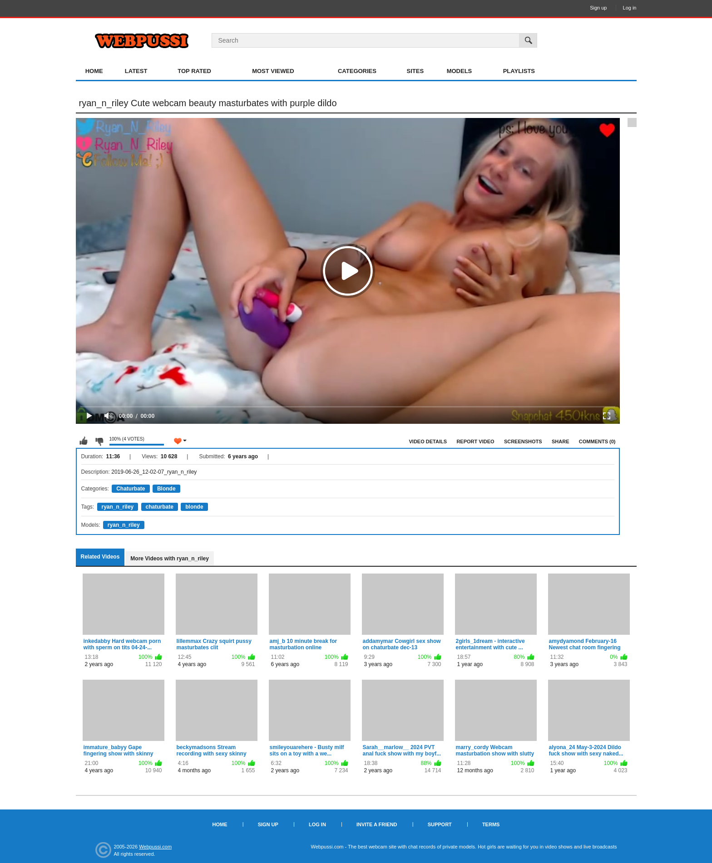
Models (459, 71)
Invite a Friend (376, 824)
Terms (491, 824)
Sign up (598, 7)
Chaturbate (130, 488)
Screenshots (523, 441)
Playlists (519, 71)
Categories (357, 71)
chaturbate (159, 507)
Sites (415, 71)
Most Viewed (273, 71)
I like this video (83, 441)
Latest (136, 71)
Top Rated (194, 71)
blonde (194, 507)
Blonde (166, 488)
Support (440, 824)
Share (560, 441)
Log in (630, 7)
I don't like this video (99, 441)
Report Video (475, 441)
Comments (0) (597, 441)
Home (94, 71)
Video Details (428, 441)
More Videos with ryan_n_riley (169, 558)
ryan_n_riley (118, 507)
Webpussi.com (155, 846)
